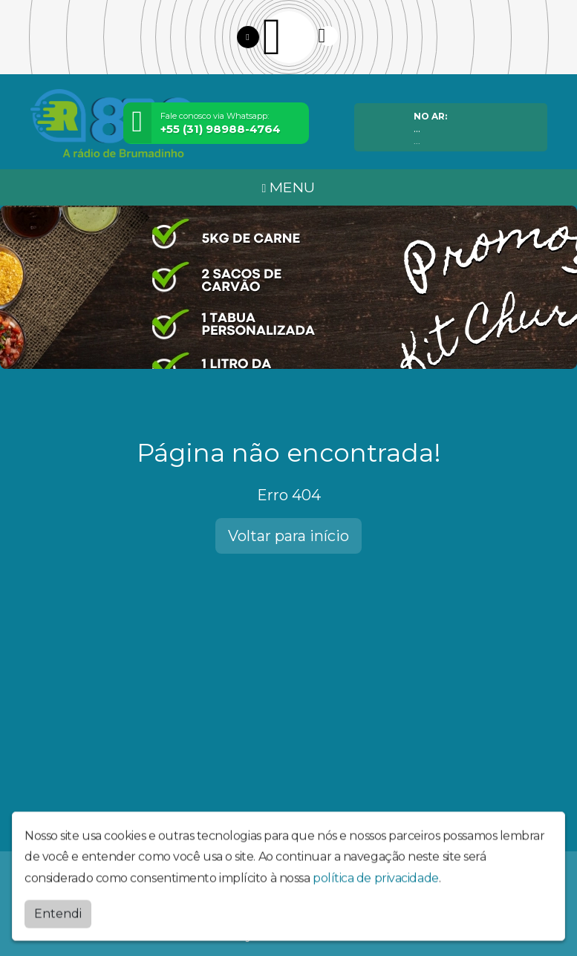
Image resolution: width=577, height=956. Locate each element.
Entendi (58, 923)
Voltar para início (288, 536)
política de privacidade (376, 888)
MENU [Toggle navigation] (289, 187)
